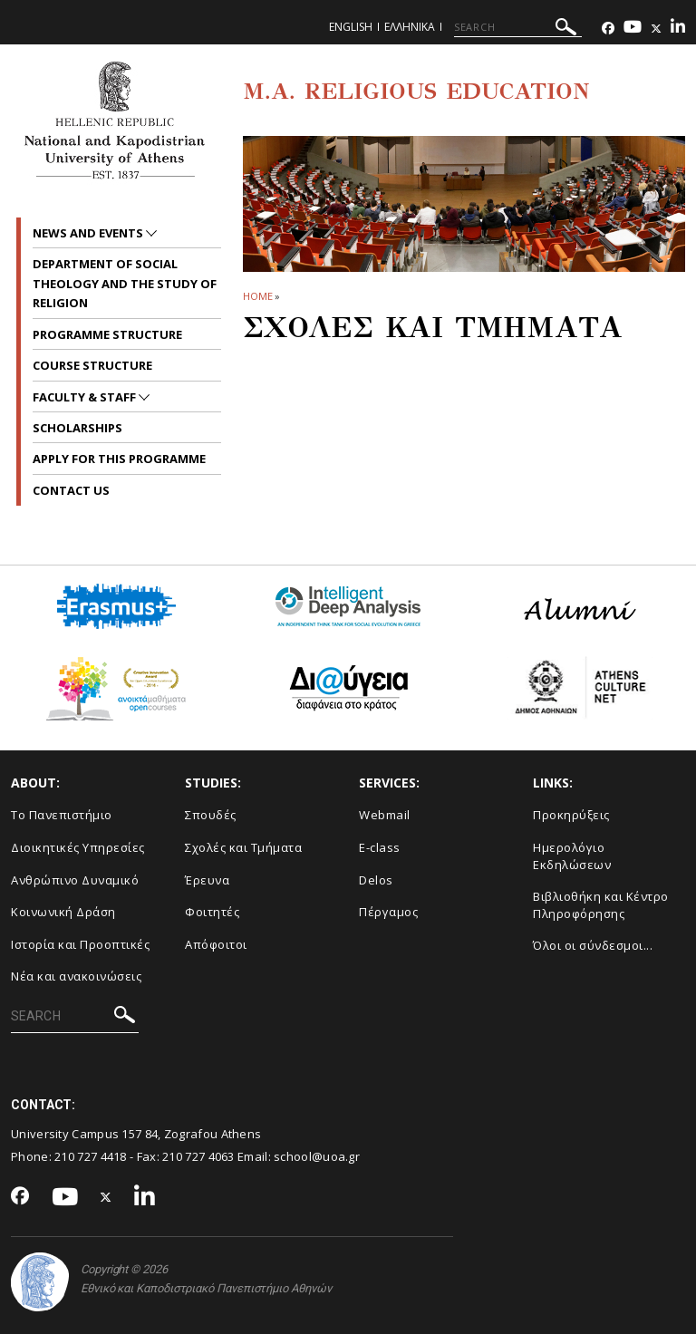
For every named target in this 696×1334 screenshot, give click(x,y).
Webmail (385, 815)
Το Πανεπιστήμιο (61, 815)
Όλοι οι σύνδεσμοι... (592, 945)
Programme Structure (107, 334)
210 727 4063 (198, 1156)
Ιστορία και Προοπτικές (80, 944)
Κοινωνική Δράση (63, 912)
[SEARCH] (518, 27)
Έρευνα (207, 880)
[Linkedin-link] (678, 28)
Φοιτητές (212, 912)
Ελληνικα (409, 26)
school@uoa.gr (317, 1156)
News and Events (89, 233)
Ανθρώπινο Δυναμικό (75, 880)
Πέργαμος (388, 912)
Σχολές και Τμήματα (243, 847)
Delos (376, 880)
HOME (258, 296)
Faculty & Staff (86, 397)
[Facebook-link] (608, 28)
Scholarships (77, 428)
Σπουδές (211, 815)
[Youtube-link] (633, 28)
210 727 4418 (90, 1156)
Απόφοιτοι (216, 944)
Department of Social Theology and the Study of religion (125, 283)
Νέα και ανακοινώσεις (76, 976)
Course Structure (92, 365)
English (350, 26)
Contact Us (71, 490)
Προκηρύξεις (571, 815)
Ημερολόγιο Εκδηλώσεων (572, 856)
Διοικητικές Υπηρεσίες (78, 847)
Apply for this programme (119, 458)
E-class (380, 847)
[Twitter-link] (656, 28)
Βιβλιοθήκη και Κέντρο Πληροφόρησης (601, 905)
